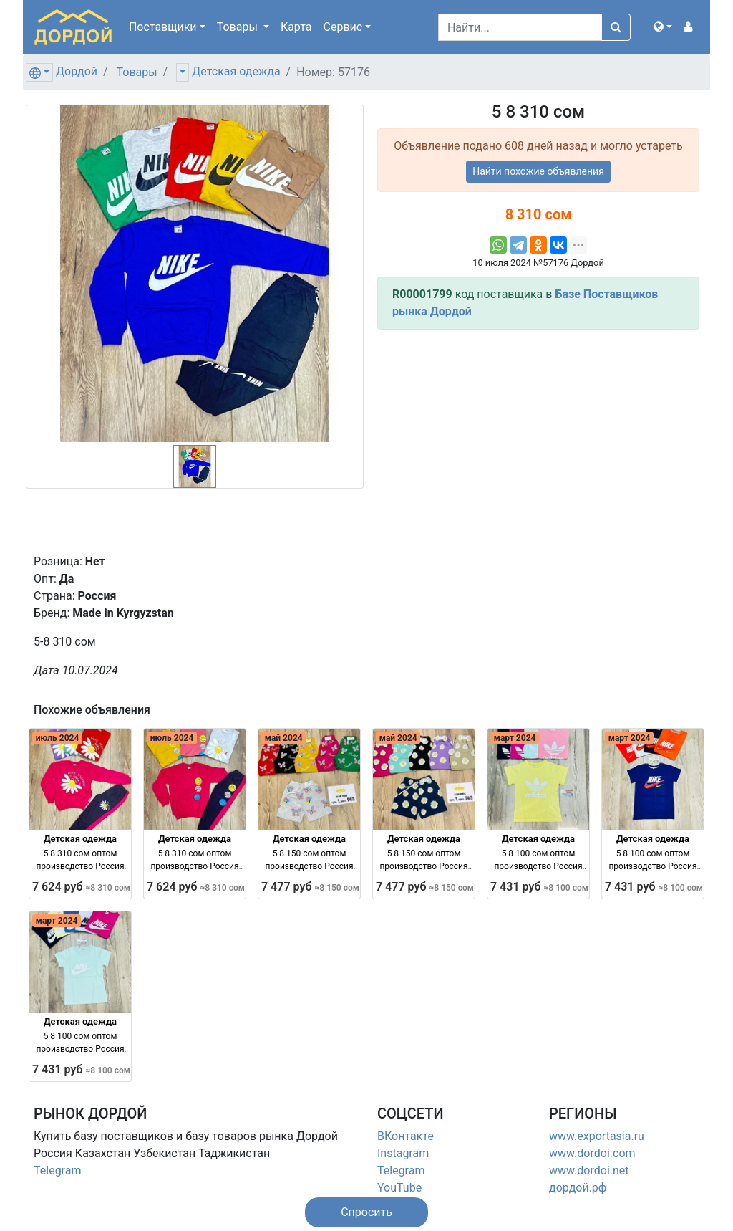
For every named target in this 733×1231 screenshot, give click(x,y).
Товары (137, 72)
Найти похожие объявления (538, 171)
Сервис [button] (343, 27)
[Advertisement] (538, 441)
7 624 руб (81, 887)
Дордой (76, 71)
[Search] (520, 27)
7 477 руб (310, 887)
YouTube (399, 1187)
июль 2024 (57, 738)
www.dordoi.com (592, 1153)
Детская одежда (236, 71)
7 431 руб (539, 887)
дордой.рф (577, 1187)
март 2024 (515, 738)
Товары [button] (239, 27)
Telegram (57, 1170)
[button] (663, 27)
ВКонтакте (405, 1136)
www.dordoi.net (589, 1170)
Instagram (403, 1153)
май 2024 (284, 738)
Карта (296, 27)
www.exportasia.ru (596, 1136)
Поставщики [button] (163, 27)
